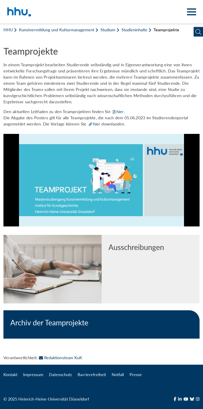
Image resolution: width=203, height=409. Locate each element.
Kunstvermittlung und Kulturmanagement (56, 29)
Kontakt (10, 374)
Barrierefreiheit (92, 374)
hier (120, 111)
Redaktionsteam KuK (60, 357)
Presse (136, 374)
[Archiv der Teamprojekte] (101, 324)
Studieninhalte (134, 29)
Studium (107, 29)
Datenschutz (60, 374)
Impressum (33, 374)
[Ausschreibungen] (101, 269)
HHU (8, 29)
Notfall (118, 374)
